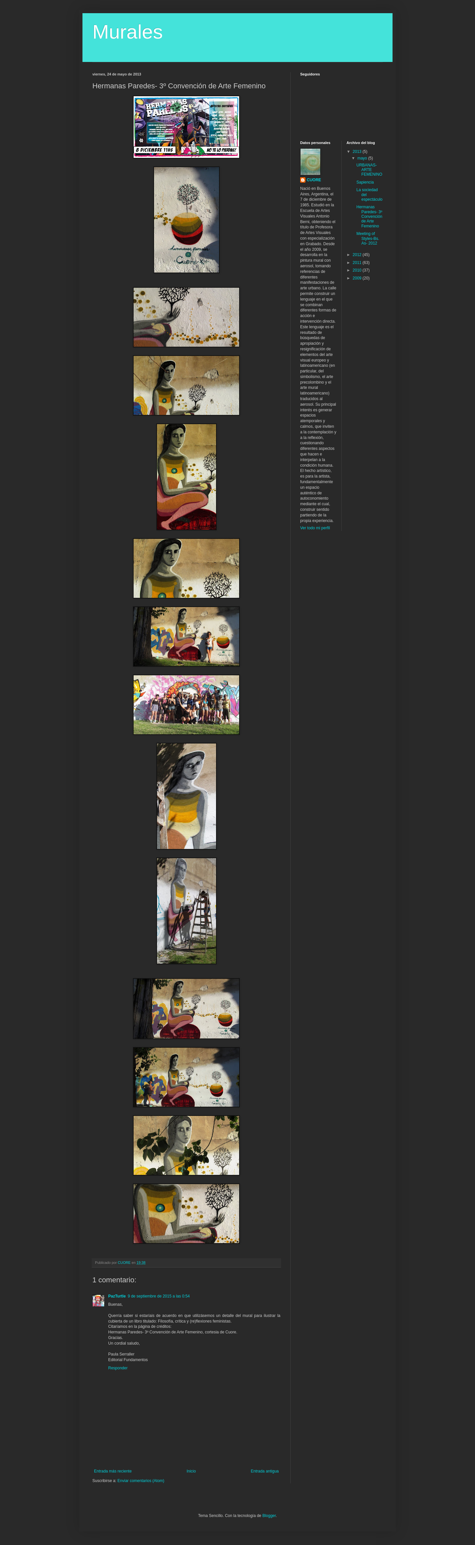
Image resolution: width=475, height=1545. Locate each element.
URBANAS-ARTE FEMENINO (369, 170)
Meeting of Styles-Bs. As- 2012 (367, 238)
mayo (362, 158)
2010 (358, 270)
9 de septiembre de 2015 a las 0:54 (159, 1296)
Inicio (191, 1471)
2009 (358, 278)
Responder (118, 1368)
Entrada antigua (265, 1471)
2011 (358, 262)
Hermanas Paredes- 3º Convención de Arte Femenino (369, 216)
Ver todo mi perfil (315, 528)
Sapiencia (365, 182)
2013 (358, 151)
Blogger (269, 1515)
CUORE (314, 180)
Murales (127, 32)
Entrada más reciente (113, 1471)
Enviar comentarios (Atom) (140, 1480)
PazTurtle (117, 1296)
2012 (358, 254)
